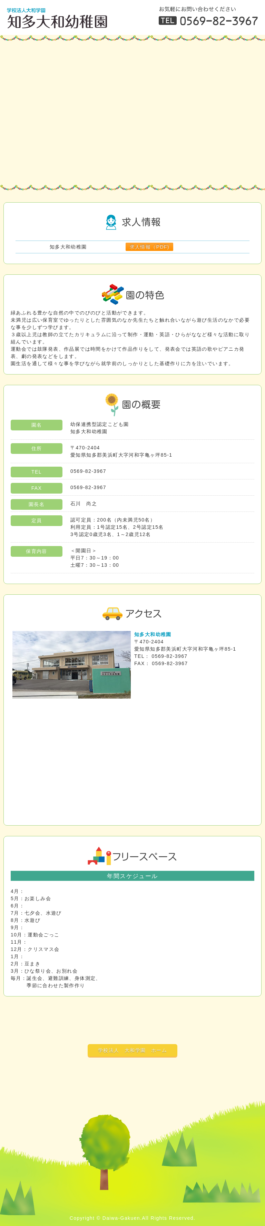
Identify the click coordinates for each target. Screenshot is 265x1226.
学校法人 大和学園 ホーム (132, 1050)
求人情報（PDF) (149, 247)
